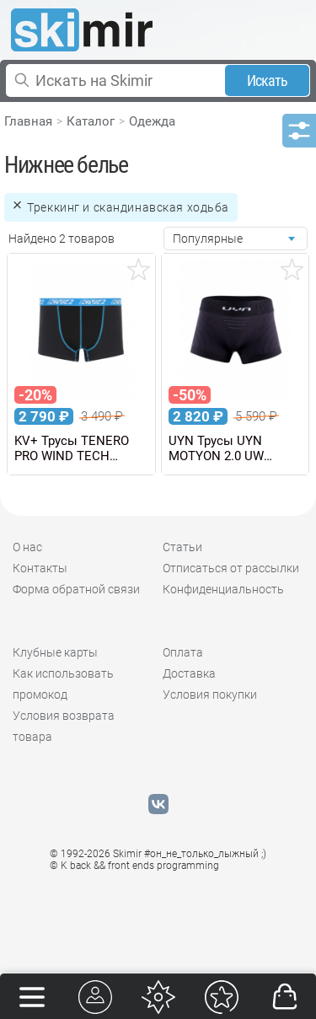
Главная (28, 121)
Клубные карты (55, 652)
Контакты (40, 568)
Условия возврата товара (64, 726)
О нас (27, 547)
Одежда (152, 121)
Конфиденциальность (223, 589)
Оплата (183, 652)
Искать (267, 80)
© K (134, 866)
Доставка (189, 673)
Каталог (91, 121)
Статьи (182, 547)
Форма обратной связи (76, 589)
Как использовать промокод (63, 684)
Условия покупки (210, 694)
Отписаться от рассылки (231, 568)
